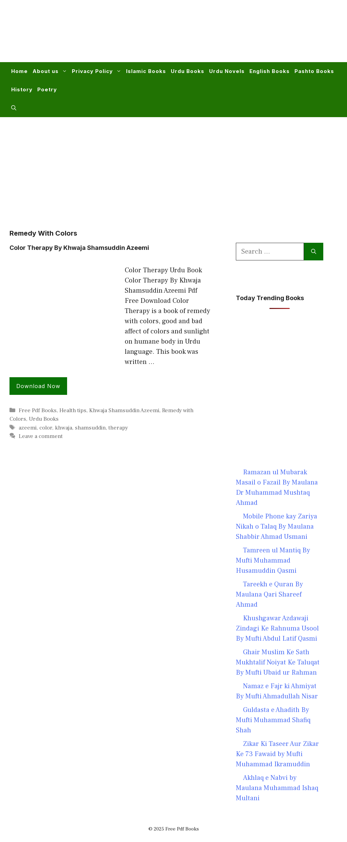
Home (19, 71)
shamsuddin (90, 428)
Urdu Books (187, 71)
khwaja (63, 428)
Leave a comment (41, 436)
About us (51, 71)
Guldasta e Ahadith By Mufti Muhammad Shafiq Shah (273, 720)
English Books (269, 71)
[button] (14, 108)
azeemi (28, 428)
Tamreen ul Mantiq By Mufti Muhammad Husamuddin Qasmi (273, 560)
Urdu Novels (227, 71)
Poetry (47, 89)
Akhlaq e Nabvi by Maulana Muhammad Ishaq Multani (277, 788)
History (22, 89)
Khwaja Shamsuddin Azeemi (124, 410)
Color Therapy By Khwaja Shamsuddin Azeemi (79, 247)
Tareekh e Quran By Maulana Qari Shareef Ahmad (269, 594)
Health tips (72, 410)
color (45, 428)
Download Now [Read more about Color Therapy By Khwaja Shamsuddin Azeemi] (38, 386)
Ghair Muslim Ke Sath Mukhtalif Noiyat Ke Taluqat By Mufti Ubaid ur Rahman (278, 662)
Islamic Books (146, 71)
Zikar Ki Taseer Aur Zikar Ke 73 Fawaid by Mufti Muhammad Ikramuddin (277, 754)
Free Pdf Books (38, 410)
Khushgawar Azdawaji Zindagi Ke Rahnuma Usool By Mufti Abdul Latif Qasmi (277, 628)
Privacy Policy (98, 71)
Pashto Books (314, 71)
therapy (118, 428)
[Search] (313, 251)
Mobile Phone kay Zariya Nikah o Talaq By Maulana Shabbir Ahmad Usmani (276, 526)
